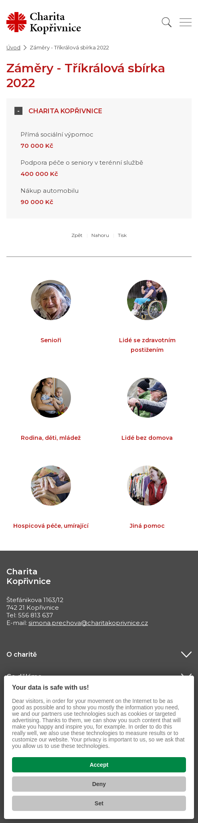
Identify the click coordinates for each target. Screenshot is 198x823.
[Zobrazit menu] (186, 22)
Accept (99, 765)
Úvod (13, 47)
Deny (99, 784)
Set (99, 803)
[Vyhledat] (167, 22)
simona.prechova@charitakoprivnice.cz (88, 623)
